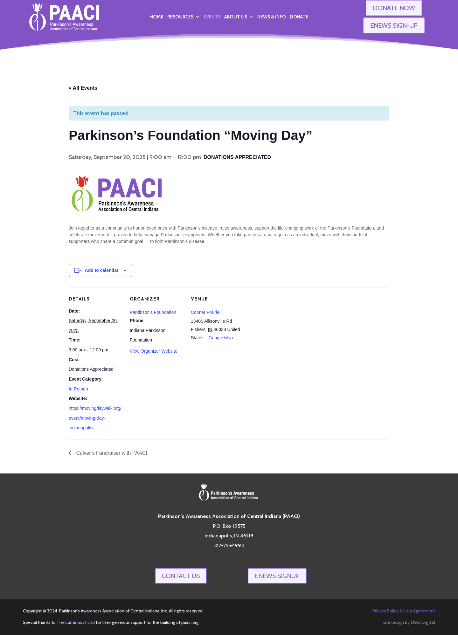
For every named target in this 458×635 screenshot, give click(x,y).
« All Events (83, 88)
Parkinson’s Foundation (153, 312)
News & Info (271, 17)
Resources (180, 17)
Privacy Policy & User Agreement (403, 611)
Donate (299, 17)
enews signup (277, 576)
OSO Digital (423, 622)
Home (156, 17)
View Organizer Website (153, 351)
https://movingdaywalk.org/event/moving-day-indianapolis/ (95, 418)
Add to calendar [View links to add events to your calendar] (102, 270)
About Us (235, 17)
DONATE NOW (394, 8)
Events (212, 17)
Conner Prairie (205, 312)
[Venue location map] (285, 330)
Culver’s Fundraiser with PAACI (111, 453)
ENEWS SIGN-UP (394, 25)
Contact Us (181, 576)
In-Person (78, 388)
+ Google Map (219, 337)
